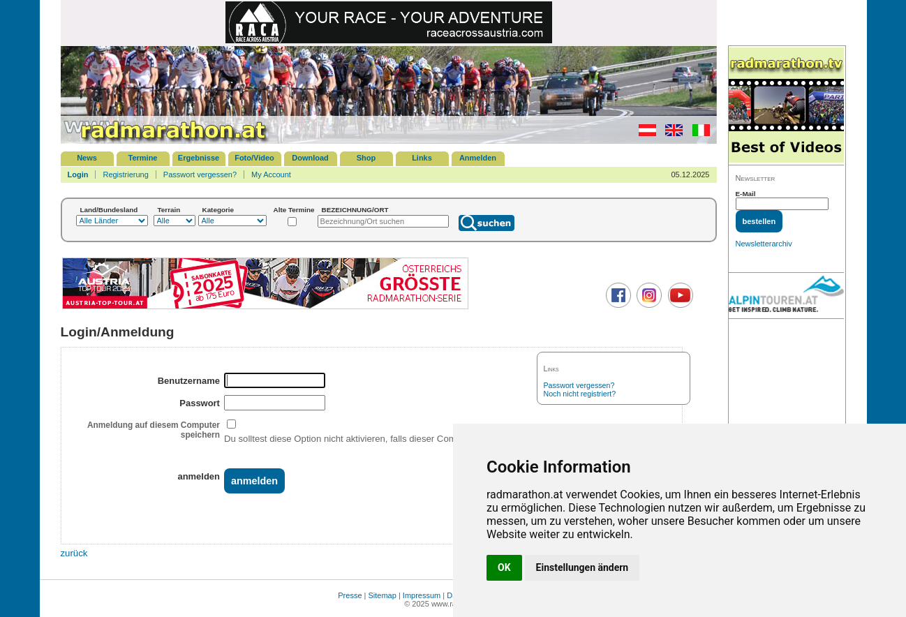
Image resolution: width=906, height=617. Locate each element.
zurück (74, 553)
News (87, 158)
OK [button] (504, 567)
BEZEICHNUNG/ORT (355, 210)
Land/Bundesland (109, 210)
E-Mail (746, 194)
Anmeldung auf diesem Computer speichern (153, 430)
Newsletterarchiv (764, 243)
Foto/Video (254, 158)
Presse (350, 595)
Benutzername (189, 381)
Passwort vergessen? (200, 174)
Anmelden (477, 158)
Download (310, 158)
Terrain (169, 210)
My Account (271, 174)
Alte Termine (294, 210)
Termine (143, 158)
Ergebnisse (198, 158)
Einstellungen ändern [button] (582, 567)
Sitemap (382, 595)
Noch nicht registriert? (580, 393)
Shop (366, 158)
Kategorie (218, 210)
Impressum (421, 595)
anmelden (198, 476)
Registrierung (125, 174)
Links (422, 158)
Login (78, 174)
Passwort (199, 403)
